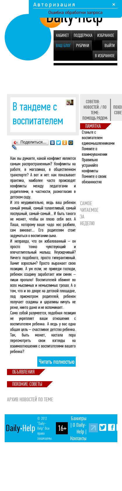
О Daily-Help (79, 428)
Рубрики (82, 45)
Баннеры (78, 418)
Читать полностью (57, 361)
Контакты (78, 438)
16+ (62, 428)
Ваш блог (63, 45)
